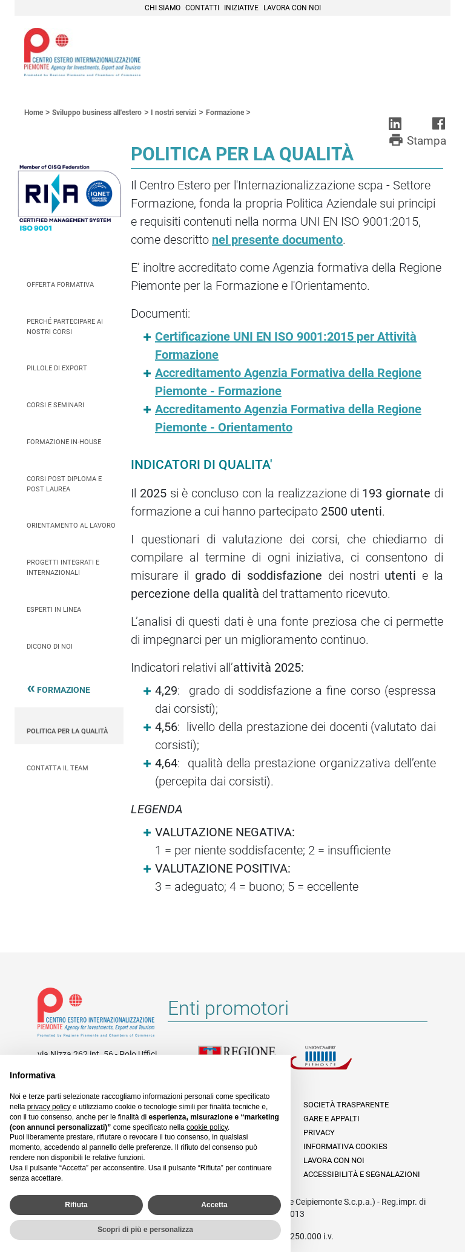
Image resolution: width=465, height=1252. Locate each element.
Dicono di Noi (50, 647)
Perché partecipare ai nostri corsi (65, 327)
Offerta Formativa (60, 285)
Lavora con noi (292, 8)
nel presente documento (277, 239)
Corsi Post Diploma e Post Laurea (64, 484)
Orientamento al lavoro (71, 525)
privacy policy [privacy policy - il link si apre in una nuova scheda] (49, 1107)
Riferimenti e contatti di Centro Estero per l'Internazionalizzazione (96, 1015)
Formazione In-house (64, 442)
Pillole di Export (57, 368)
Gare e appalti (331, 1118)
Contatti (202, 8)
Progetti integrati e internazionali (63, 568)
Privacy (319, 1132)
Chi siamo (162, 8)
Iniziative (241, 8)
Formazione (63, 691)
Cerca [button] (400, 50)
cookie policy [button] (207, 1127)
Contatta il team (57, 768)
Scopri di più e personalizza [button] (145, 1229)
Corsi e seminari (55, 405)
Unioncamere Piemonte (334, 1065)
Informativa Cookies (345, 1146)
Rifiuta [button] (76, 1205)
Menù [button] (426, 50)
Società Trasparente (346, 1104)
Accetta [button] (214, 1205)
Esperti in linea (54, 610)
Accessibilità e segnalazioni (361, 1174)
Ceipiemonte (82, 52)
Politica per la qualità (67, 731)
